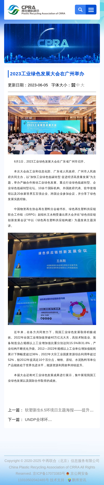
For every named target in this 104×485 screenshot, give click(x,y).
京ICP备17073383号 (49, 473)
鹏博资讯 (79, 480)
